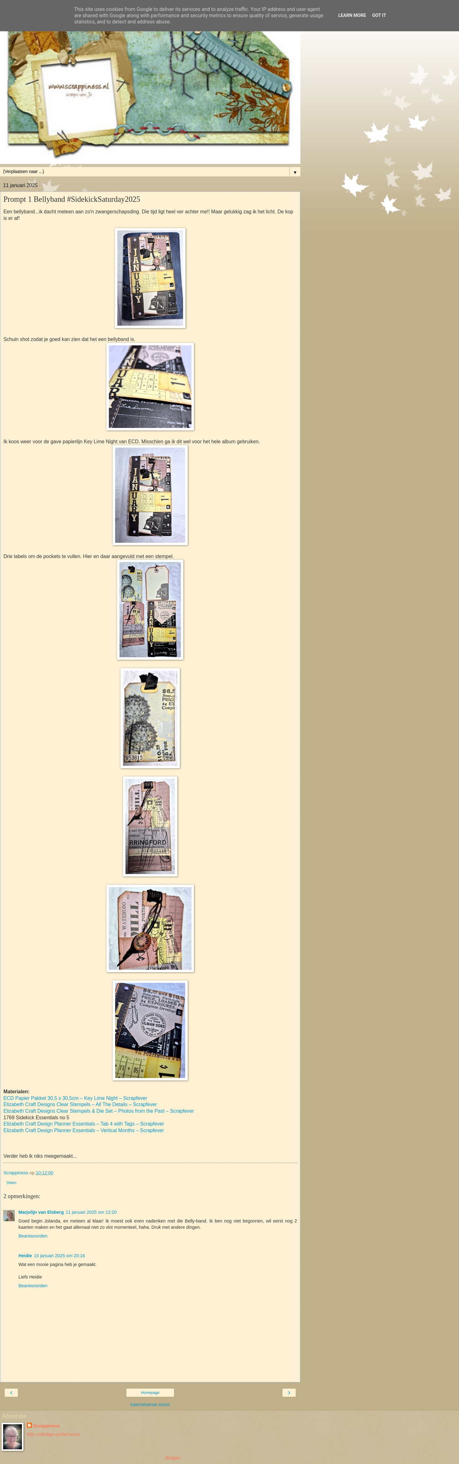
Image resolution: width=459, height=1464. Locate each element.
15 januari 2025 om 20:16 (59, 1255)
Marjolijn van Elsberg (41, 1212)
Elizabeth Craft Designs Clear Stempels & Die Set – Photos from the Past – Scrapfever (98, 1111)
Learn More (352, 15)
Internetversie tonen (150, 1404)
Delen (11, 1183)
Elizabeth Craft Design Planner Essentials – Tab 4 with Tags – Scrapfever (83, 1123)
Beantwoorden (33, 1235)
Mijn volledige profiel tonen (53, 1434)
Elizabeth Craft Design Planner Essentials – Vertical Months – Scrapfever (83, 1130)
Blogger (173, 1457)
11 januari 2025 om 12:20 (91, 1212)
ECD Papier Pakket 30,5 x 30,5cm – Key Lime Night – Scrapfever (75, 1098)
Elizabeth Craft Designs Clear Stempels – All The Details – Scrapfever (80, 1104)
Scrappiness (46, 1425)
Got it (379, 15)
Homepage (150, 1392)
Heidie (25, 1255)
